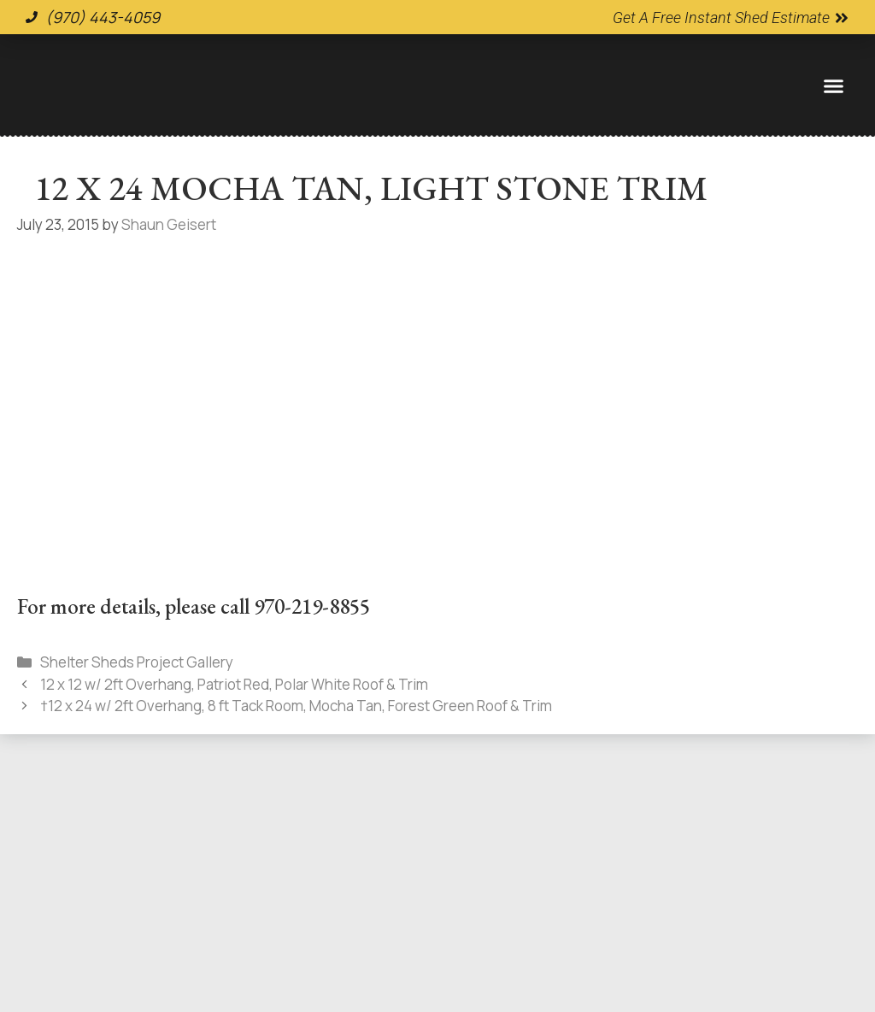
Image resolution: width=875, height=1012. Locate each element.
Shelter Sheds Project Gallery (136, 662)
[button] (833, 85)
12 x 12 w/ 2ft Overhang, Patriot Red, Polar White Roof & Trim (234, 684)
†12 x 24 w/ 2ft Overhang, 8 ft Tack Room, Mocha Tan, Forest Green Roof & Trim (296, 705)
